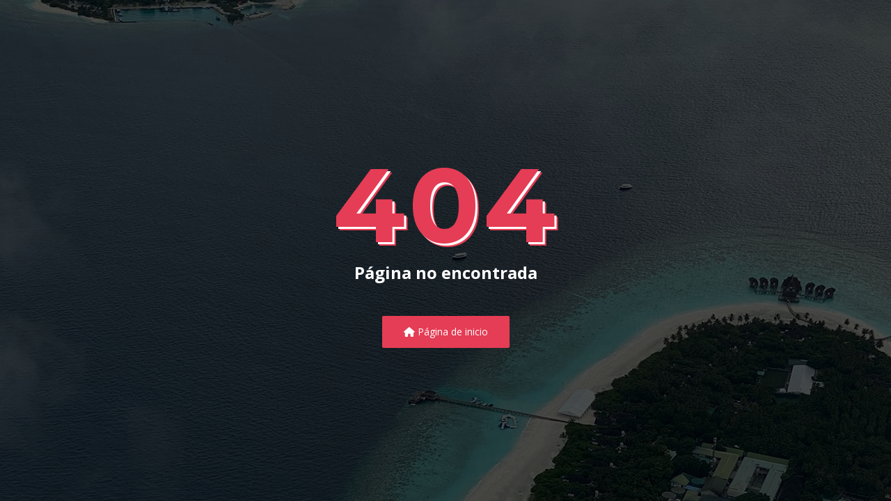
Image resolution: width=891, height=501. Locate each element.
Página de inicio (446, 331)
